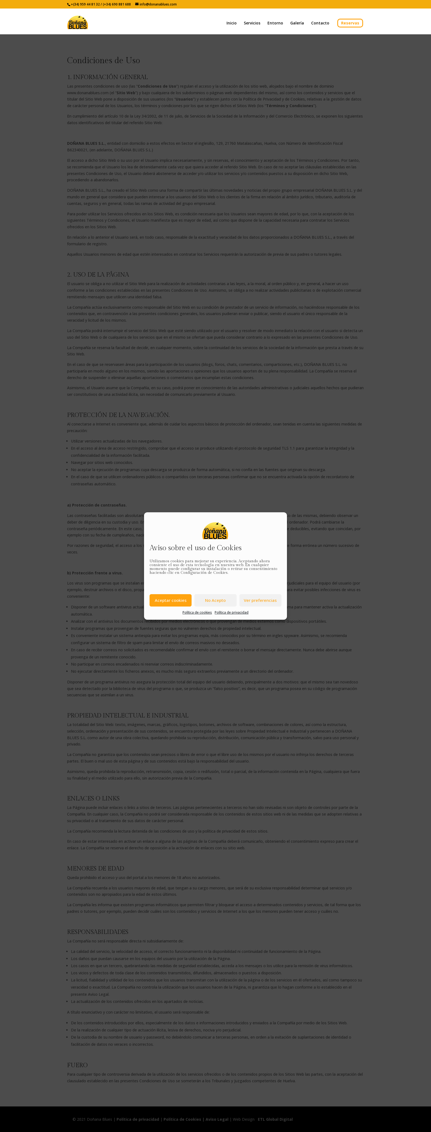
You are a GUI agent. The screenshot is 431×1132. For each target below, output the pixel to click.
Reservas (350, 23)
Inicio (231, 23)
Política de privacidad (231, 612)
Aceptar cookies (171, 600)
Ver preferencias (260, 600)
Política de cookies (197, 612)
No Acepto (215, 600)
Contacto (320, 23)
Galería (297, 23)
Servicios (252, 23)
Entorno (275, 23)
